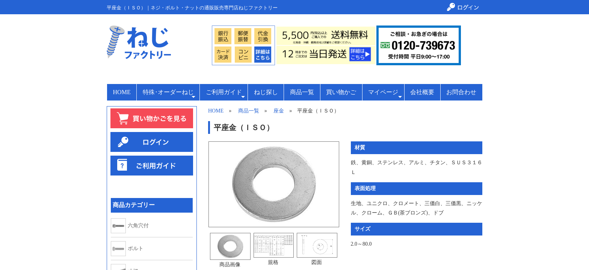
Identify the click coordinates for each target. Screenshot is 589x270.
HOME (122, 92)
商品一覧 (302, 92)
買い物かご (341, 92)
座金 (278, 111)
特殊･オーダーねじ (169, 94)
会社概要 (422, 92)
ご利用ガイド (225, 94)
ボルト (135, 248)
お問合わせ (461, 92)
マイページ (385, 94)
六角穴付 (138, 225)
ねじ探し (266, 92)
